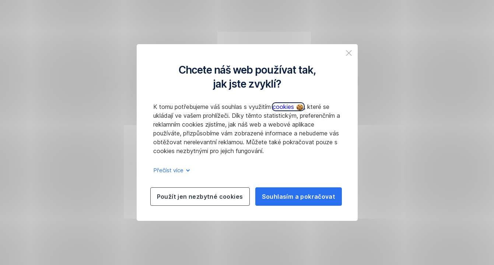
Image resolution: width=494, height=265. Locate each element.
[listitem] (349, 53)
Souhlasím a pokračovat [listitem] (299, 196)
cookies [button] (288, 106)
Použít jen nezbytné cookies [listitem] (200, 196)
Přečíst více (170, 170)
